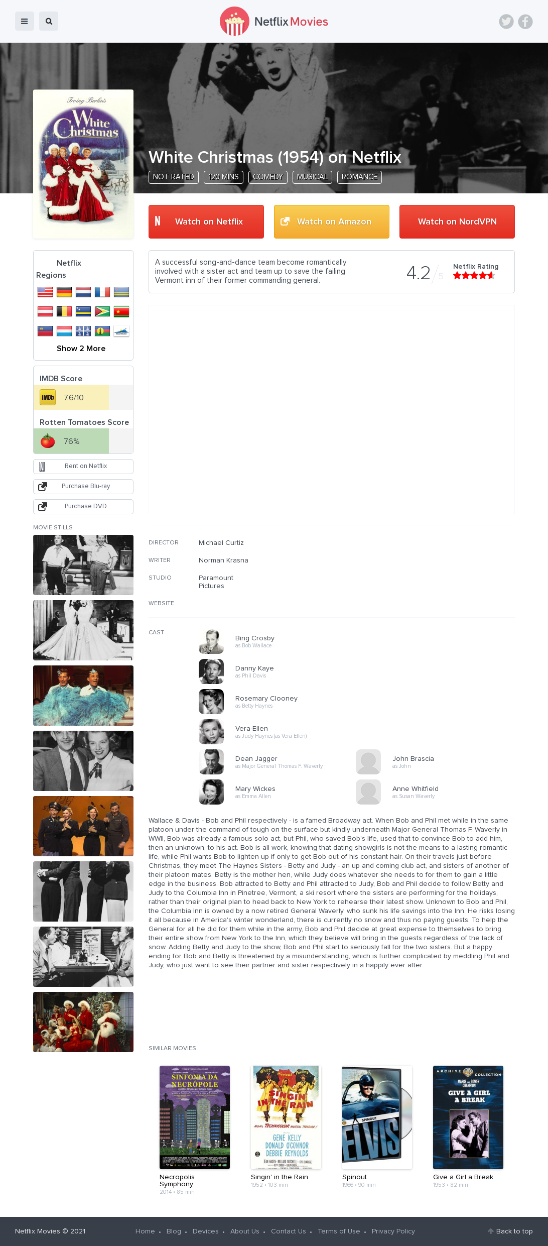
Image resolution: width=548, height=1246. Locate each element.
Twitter (506, 21)
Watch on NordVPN (457, 221)
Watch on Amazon (334, 221)
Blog (174, 1231)
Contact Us (288, 1231)
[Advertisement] (439, 603)
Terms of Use (339, 1231)
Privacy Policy (393, 1231)
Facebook (525, 21)
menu (24, 21)
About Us (244, 1231)
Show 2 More (81, 349)
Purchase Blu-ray (86, 486)
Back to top (514, 1231)
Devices (206, 1231)
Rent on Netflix (86, 466)
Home (145, 1231)
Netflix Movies (37, 1231)
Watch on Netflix (209, 221)
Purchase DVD (86, 506)
